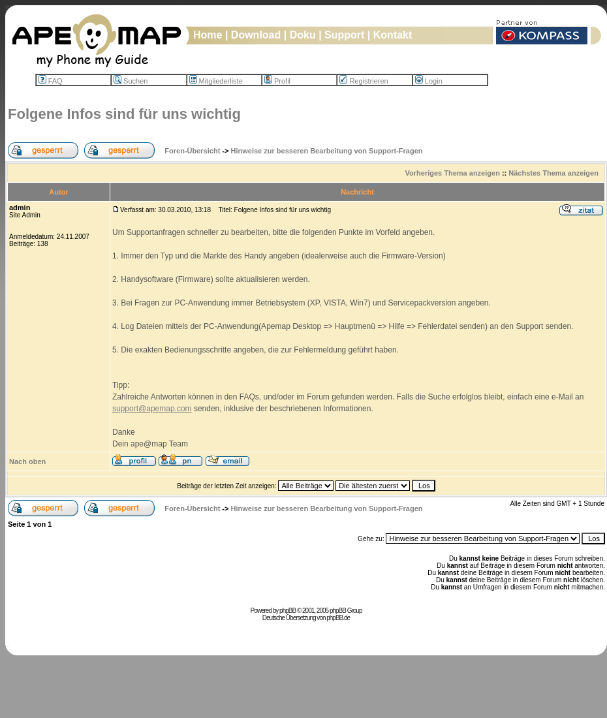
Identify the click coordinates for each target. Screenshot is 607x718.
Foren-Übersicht (192, 151)
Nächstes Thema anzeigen (553, 173)
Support (344, 34)
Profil (277, 81)
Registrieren (363, 81)
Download (256, 34)
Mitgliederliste (216, 81)
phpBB (287, 610)
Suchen (131, 81)
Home (207, 34)
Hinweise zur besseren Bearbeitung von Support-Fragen (327, 151)
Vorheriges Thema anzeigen (452, 173)
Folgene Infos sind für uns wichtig (124, 114)
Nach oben (27, 461)
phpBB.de (338, 617)
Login (429, 81)
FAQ (51, 81)
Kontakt (392, 34)
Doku (303, 34)
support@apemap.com (152, 408)
